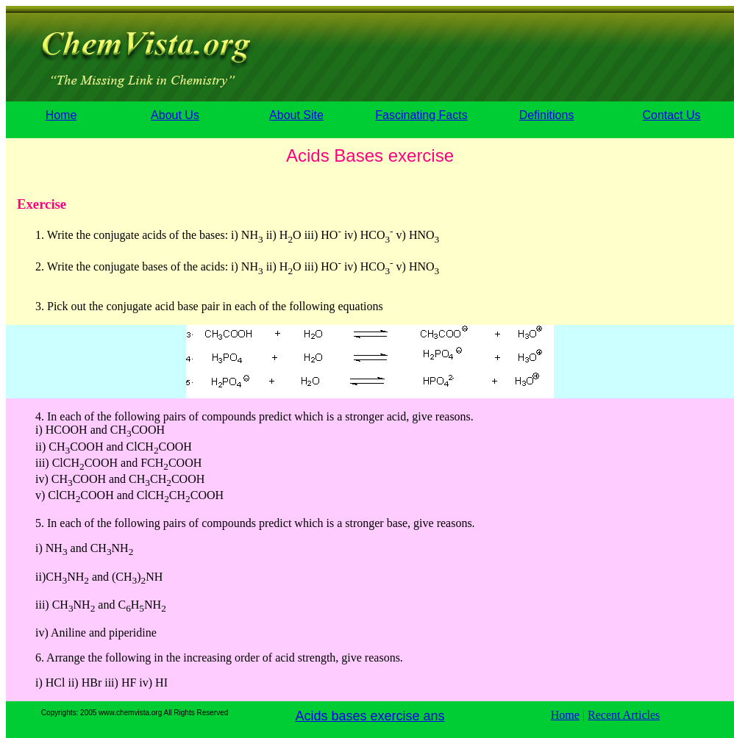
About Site (296, 115)
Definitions (546, 115)
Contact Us (671, 115)
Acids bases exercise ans (369, 716)
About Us (175, 115)
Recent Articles (624, 715)
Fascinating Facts (421, 115)
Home (61, 115)
